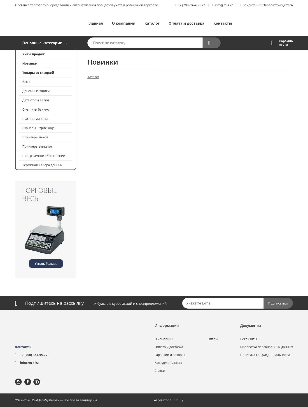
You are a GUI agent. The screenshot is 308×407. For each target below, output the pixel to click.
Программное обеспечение (43, 155)
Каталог (152, 23)
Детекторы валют (35, 100)
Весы (26, 81)
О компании (123, 23)
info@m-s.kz (224, 5)
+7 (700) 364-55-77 (191, 5)
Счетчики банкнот (36, 109)
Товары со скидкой (38, 72)
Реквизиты (248, 339)
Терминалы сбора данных (42, 165)
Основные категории (42, 42)
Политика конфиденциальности (265, 355)
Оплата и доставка (186, 23)
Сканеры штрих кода (38, 128)
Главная (95, 23)
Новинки (29, 63)
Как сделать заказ (168, 362)
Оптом (213, 339)
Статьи (159, 370)
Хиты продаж (33, 54)
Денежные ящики (36, 91)
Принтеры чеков (35, 137)
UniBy (178, 400)
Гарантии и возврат (169, 355)
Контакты (222, 23)
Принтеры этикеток (37, 146)
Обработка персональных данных (266, 347)
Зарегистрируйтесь (278, 5)
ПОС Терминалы (35, 118)
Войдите (249, 5)
